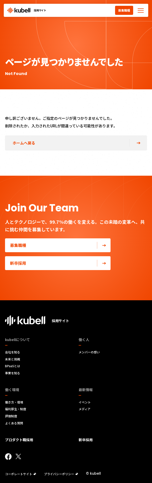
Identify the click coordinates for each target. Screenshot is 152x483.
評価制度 (11, 416)
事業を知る (12, 373)
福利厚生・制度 (15, 409)
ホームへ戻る (24, 142)
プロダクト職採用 (19, 439)
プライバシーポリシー (61, 474)
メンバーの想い (89, 352)
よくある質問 (14, 423)
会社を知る (12, 352)
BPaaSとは (12, 366)
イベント (85, 402)
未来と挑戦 (12, 359)
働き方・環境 (14, 402)
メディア (84, 409)
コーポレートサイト (20, 474)
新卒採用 (60, 263)
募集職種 (124, 10)
